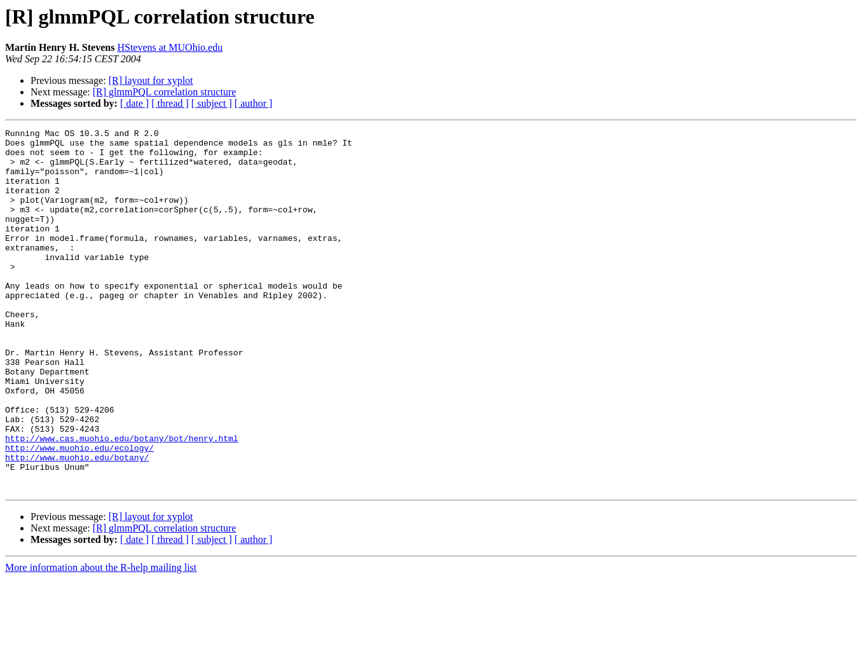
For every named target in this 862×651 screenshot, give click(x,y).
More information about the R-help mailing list (100, 639)
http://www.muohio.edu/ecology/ (79, 512)
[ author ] (254, 103)
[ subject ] (211, 103)
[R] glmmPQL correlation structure (164, 91)
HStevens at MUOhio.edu (169, 47)
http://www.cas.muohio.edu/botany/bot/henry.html (121, 501)
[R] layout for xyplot (151, 80)
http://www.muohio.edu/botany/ (77, 524)
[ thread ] (170, 103)
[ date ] (134, 103)
